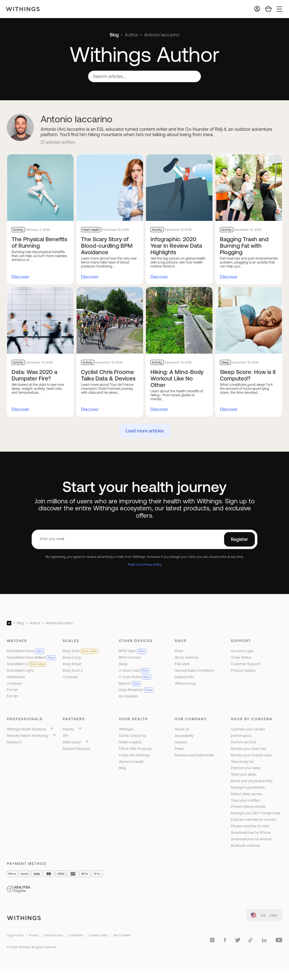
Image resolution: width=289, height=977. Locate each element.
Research (14, 742)
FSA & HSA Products (135, 749)
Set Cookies (121, 935)
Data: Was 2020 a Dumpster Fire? (34, 375)
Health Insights (130, 742)
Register (239, 539)
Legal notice (15, 935)
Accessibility (184, 736)
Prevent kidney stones (248, 806)
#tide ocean (72, 742)
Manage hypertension (248, 787)
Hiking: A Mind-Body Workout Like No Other (176, 378)
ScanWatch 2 (26, 664)
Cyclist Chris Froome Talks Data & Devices (108, 375)
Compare (14, 683)
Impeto (68, 729)
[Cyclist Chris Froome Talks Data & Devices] (109, 320)
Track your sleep (243, 774)
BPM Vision (132, 651)
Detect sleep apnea (246, 794)
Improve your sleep (246, 768)
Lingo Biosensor (136, 689)
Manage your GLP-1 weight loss (255, 813)
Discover (20, 276)
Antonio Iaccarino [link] (161, 34)
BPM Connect (130, 657)
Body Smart (72, 664)
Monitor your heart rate (248, 749)
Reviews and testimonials (194, 755)
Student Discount (76, 749)
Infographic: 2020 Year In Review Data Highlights (176, 245)
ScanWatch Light (20, 670)
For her (12, 689)
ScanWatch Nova (25, 651)
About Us (182, 729)
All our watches (186, 657)
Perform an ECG (243, 742)
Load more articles (145, 430)
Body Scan (80, 651)
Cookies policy (98, 935)
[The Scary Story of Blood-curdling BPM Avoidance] (109, 187)
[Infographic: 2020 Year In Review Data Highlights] (179, 187)
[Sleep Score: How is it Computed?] (248, 320)
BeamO (130, 683)
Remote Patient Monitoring (28, 736)
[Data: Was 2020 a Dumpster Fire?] (40, 320)
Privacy (34, 935)
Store (179, 651)
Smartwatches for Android (251, 839)
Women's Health (131, 762)
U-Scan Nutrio (135, 677)
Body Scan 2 (73, 670)
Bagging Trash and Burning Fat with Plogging (244, 245)
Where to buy (185, 683)
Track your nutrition (245, 800)
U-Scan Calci (134, 670)
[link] (264, 915)
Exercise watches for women (253, 819)
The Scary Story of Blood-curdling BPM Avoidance (107, 245)
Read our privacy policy (144, 564)
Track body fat (242, 762)
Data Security (53, 935)
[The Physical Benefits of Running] (40, 187)
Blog (114, 34)
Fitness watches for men (250, 826)
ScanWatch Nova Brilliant (31, 657)
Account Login (242, 651)
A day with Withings (134, 755)
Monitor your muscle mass (251, 755)
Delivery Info (184, 677)
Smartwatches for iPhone (251, 832)
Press (179, 749)
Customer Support (245, 664)
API (65, 736)
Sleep (123, 664)
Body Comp (72, 657)
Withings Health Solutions (26, 729)
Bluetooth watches (245, 845)
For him (12, 696)
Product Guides (243, 670)
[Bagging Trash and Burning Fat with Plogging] (248, 187)
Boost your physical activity (252, 781)
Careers (181, 742)
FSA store (182, 664)
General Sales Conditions (194, 670)
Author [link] (131, 34)
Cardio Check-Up (132, 736)
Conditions (75, 935)
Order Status (241, 657)
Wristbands (16, 677)
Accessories (128, 696)
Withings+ (126, 729)
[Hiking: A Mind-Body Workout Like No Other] (179, 320)
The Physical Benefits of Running (39, 242)
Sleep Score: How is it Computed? (248, 375)
